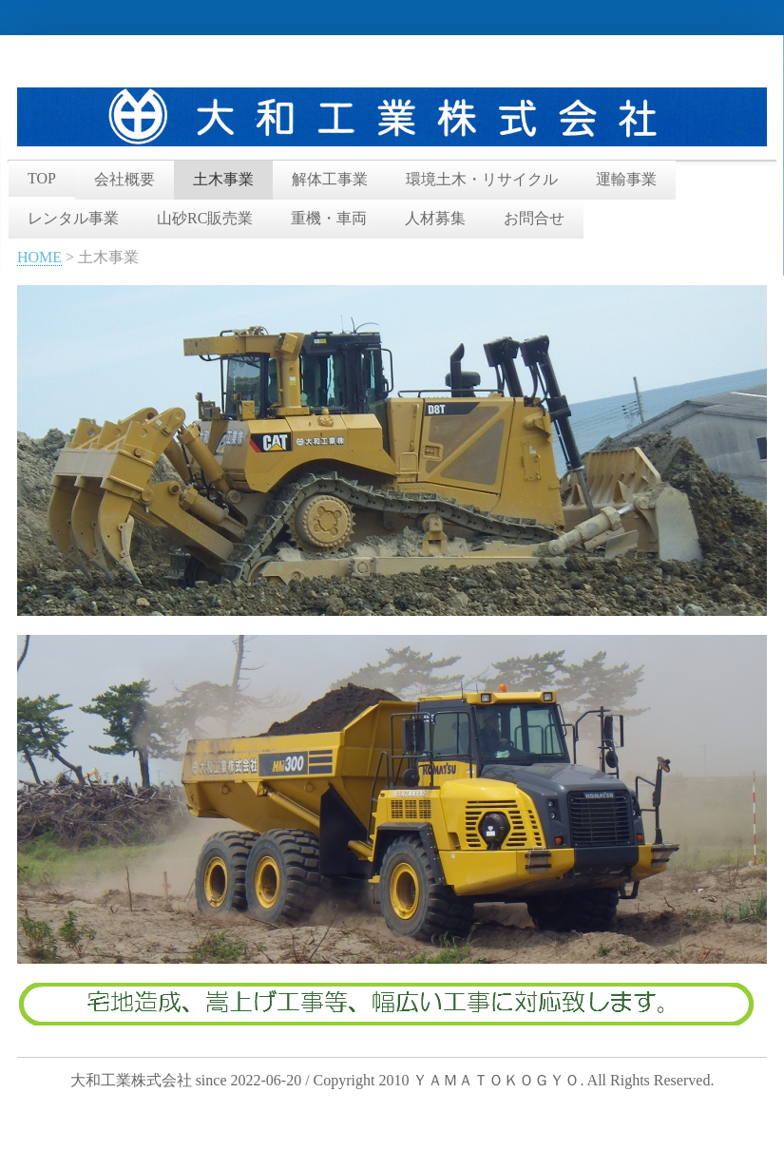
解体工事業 (330, 179)
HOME (39, 257)
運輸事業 (626, 179)
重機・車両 (329, 218)
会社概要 (124, 179)
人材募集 (435, 218)
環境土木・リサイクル (482, 179)
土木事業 (223, 179)
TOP (42, 178)
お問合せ (534, 218)
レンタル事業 (73, 218)
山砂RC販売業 (205, 218)
